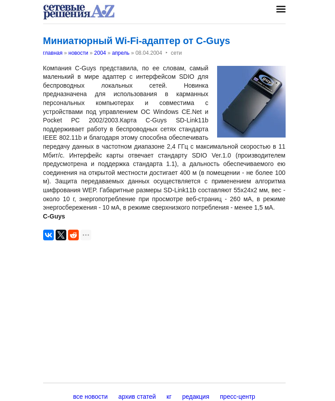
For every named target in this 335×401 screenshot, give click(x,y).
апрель (120, 53)
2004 (100, 53)
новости (78, 53)
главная (53, 53)
